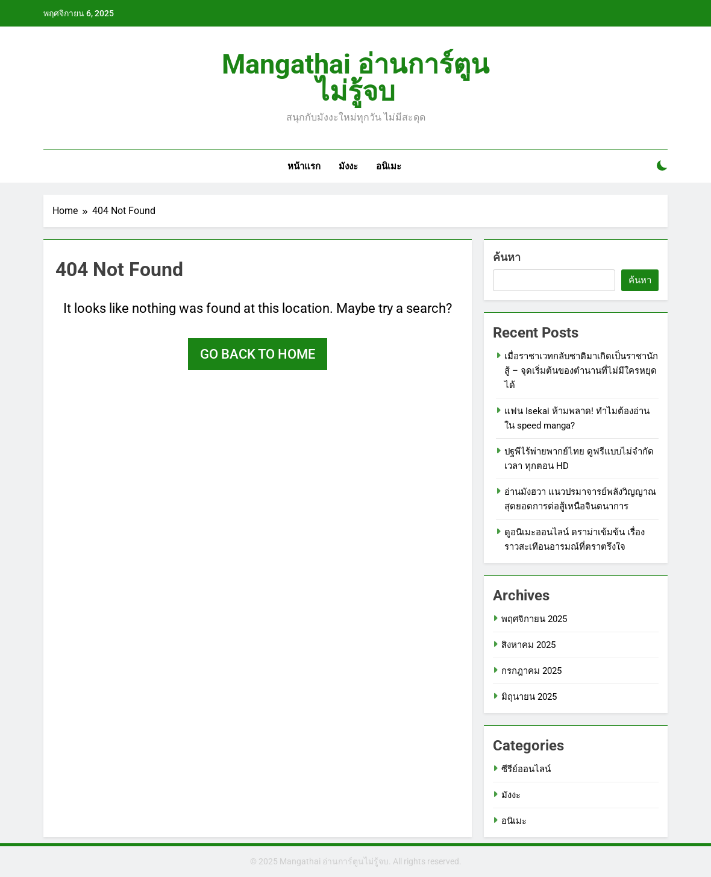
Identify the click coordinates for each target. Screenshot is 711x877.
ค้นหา (507, 257)
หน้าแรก (304, 166)
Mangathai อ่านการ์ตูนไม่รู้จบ (355, 77)
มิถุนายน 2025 (529, 696)
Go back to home (257, 354)
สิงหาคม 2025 (528, 645)
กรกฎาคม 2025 (531, 670)
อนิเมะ (388, 166)
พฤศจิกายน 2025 (534, 619)
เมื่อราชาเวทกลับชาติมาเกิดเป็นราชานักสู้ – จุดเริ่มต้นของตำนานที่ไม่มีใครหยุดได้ (581, 371)
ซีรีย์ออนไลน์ (526, 769)
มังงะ (348, 166)
